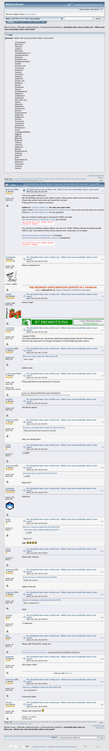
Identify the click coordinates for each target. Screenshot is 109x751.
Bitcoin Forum (10, 27)
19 (45, 179)
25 (59, 179)
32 (75, 179)
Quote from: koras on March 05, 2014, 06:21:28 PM (40, 577)
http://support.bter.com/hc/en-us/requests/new (52, 210)
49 (33, 181)
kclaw (8, 445)
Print (101, 180)
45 (24, 181)
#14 (102, 572)
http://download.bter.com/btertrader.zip (37, 235)
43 (19, 181)
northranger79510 (13, 374)
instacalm (10, 488)
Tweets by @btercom (40, 207)
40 (12, 181)
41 (14, 181)
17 (40, 179)
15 (36, 179)
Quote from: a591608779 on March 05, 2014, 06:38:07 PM (42, 687)
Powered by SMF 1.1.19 (41, 747)
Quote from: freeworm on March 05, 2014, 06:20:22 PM (41, 527)
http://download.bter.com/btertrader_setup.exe (41, 238)
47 (28, 181)
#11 (102, 490)
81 (42, 181)
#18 (102, 659)
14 (33, 179)
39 (10, 181)
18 (43, 179)
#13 (102, 551)
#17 (102, 638)
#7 (102, 402)
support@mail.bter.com (39, 212)
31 (73, 179)
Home (11, 22)
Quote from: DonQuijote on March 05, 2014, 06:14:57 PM (42, 600)
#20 (102, 705)
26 (61, 179)
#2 (102, 259)
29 (68, 179)
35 (82, 179)
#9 (102, 447)
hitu (7, 636)
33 (77, 179)
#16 (102, 617)
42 (17, 181)
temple (8, 294)
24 (56, 179)
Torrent (36, 18)
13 (31, 179)
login (26, 14)
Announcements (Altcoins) (51, 27)
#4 (102, 330)
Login (30, 22)
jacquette (10, 657)
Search (23, 22)
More (43, 22)
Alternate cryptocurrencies (28, 27)
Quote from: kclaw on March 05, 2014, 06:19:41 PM (40, 473)
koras (8, 549)
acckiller (9, 399)
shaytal (9, 615)
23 (54, 179)
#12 (102, 521)
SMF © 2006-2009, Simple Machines (63, 747)
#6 (102, 376)
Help (17, 22)
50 (35, 181)
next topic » (101, 177)
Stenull (9, 702)
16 (38, 179)
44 (21, 181)
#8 (102, 422)
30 (70, 179)
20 (47, 179)
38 (7, 181)
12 (29, 179)
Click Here (68, 673)
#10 (102, 468)
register (33, 14)
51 (37, 181)
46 (26, 181)
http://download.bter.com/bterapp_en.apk (38, 219)
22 (52, 179)
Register (36, 22)
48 (31, 181)
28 (66, 179)
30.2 (32, 18)
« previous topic (93, 176)
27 (63, 179)
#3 (102, 296)
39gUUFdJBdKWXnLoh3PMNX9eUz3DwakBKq (73, 290)
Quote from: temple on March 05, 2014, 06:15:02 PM (40, 356)
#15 (102, 595)
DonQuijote (10, 257)
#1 (102, 191)
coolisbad (10, 328)
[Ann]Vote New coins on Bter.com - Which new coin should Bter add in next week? (63, 189)
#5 (102, 351)
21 (50, 179)
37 (5, 181)
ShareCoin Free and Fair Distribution (34, 652)
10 (24, 179)
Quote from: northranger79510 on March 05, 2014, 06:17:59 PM (44, 428)
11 (26, 179)
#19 (102, 682)
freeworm (10, 189)
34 (79, 179)
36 (84, 179)
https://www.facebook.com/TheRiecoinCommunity (52, 395)
